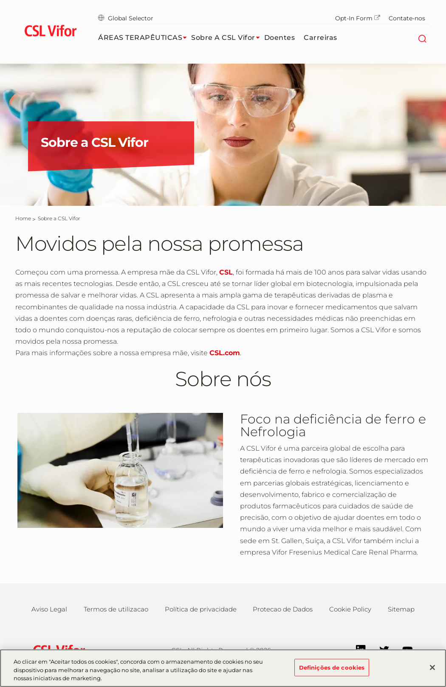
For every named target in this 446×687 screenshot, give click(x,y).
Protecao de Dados (283, 609)
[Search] (422, 37)
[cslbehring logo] (50, 32)
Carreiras (320, 38)
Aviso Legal (49, 609)
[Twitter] (380, 649)
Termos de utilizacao (116, 609)
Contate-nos (407, 18)
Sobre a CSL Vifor (227, 37)
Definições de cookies (332, 670)
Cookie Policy (350, 609)
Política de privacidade (201, 609)
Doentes (279, 38)
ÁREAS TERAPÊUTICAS (144, 37)
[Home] (23, 218)
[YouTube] (403, 649)
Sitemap (401, 609)
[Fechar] (432, 670)
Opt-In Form (357, 18)
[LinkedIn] (356, 649)
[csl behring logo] (57, 650)
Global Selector (125, 18)
